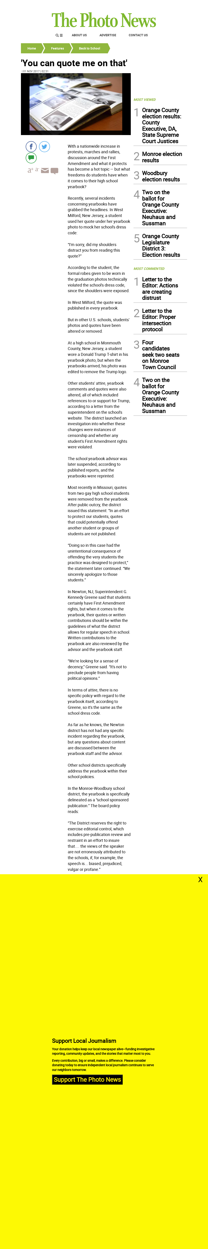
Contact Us (138, 35)
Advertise (107, 35)
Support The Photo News (87, 1079)
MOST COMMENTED (148, 268)
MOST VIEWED (144, 99)
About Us (79, 35)
